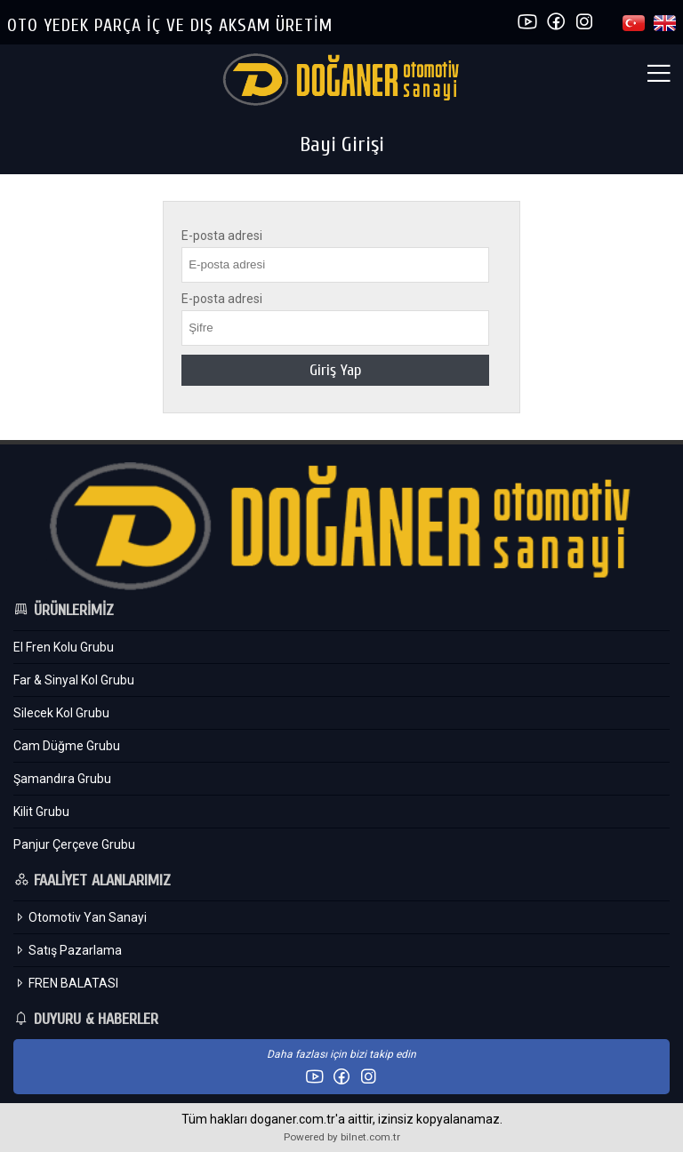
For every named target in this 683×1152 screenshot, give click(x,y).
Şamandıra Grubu (62, 779)
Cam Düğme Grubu (66, 746)
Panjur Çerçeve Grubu (74, 844)
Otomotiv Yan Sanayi (80, 917)
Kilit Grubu (41, 811)
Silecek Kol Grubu (61, 713)
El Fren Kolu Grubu (63, 647)
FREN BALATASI (65, 983)
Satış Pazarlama (67, 950)
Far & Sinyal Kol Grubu (73, 680)
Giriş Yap (335, 370)
